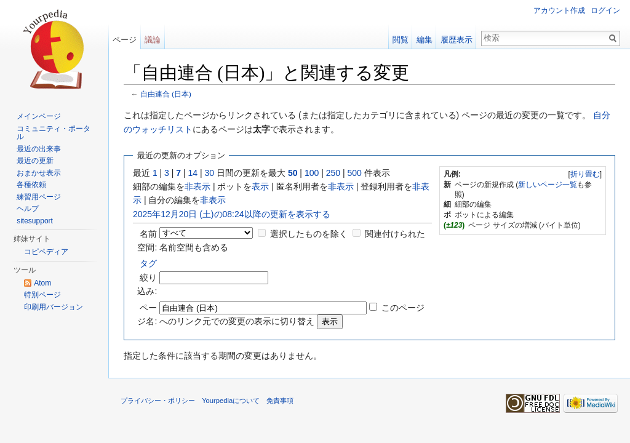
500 (354, 173)
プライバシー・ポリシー (158, 400)
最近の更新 (35, 160)
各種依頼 (31, 184)
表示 (260, 186)
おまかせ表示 (39, 173)
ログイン (605, 10)
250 (333, 173)
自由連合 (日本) (165, 94)
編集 (425, 39)
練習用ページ (39, 197)
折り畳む (585, 174)
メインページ (39, 116)
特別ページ (42, 294)
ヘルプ (28, 208)
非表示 (197, 186)
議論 (153, 39)
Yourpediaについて (231, 400)
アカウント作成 (559, 10)
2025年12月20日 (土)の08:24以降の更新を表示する (231, 214)
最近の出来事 (39, 149)
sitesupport (35, 221)
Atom (42, 283)
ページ (125, 39)
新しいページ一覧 (547, 184)
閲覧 (401, 39)
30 (210, 173)
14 (193, 173)
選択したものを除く (309, 234)
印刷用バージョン (53, 307)
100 (312, 173)
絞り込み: (147, 277)
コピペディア (46, 251)
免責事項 (279, 400)
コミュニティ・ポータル (53, 133)
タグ (148, 263)
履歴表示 (456, 39)
